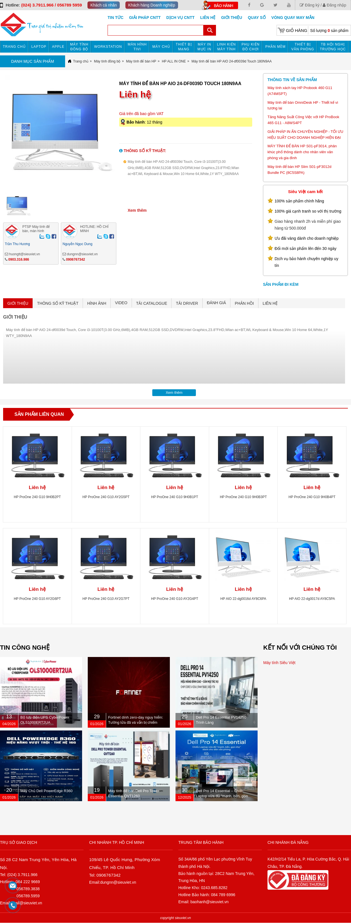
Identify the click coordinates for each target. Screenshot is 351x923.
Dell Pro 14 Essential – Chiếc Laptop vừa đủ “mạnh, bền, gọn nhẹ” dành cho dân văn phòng (222, 796)
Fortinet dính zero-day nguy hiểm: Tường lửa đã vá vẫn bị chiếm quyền (135, 722)
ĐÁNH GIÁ (216, 303)
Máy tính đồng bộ (79, 46)
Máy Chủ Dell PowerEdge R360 (46, 791)
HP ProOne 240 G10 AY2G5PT (105, 497)
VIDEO (121, 303)
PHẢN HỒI (244, 303)
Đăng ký (309, 5)
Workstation (108, 47)
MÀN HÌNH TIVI (137, 46)
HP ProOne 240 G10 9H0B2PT (37, 497)
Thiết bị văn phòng (302, 46)
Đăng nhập (334, 5)
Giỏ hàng (296, 30)
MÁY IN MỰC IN (204, 46)
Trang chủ (14, 47)
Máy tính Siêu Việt (279, 662)
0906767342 (75, 259)
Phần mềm (275, 47)
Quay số (257, 17)
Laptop (38, 47)
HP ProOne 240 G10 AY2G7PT (105, 599)
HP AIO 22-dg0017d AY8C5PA (312, 599)
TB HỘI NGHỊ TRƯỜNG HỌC (333, 46)
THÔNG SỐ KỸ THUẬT (57, 303)
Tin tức (115, 17)
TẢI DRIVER (187, 303)
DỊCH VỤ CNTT (180, 17)
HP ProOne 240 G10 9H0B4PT (311, 497)
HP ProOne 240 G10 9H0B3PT (243, 497)
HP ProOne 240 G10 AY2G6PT (37, 599)
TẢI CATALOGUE (151, 303)
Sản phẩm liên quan (39, 414)
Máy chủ (161, 47)
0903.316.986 (18, 259)
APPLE (58, 47)
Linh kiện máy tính (226, 46)
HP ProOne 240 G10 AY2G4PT (174, 599)
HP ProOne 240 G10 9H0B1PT (174, 497)
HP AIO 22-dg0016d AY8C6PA (243, 599)
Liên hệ (207, 17)
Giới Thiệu (231, 17)
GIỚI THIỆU (17, 303)
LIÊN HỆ (270, 303)
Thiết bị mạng (184, 46)
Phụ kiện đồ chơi (250, 46)
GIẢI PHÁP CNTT (144, 17)
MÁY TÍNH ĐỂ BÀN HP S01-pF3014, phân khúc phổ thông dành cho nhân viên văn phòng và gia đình (302, 152)
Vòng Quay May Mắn (292, 17)
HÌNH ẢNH (96, 303)
